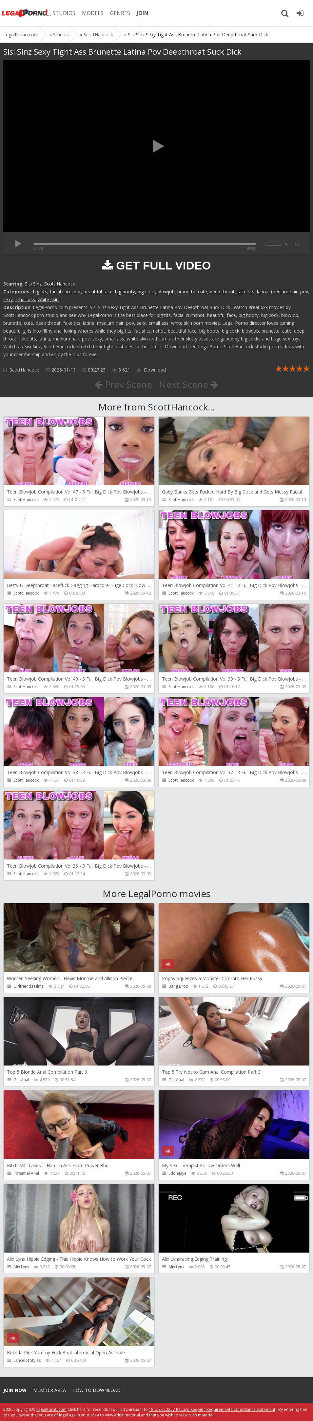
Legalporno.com (26, 13)
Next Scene (188, 384)
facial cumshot (65, 291)
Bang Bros (178, 986)
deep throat (222, 291)
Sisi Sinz (33, 284)
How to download (96, 1390)
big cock (146, 291)
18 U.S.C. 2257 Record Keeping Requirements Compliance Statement (212, 1409)
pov (304, 291)
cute (202, 291)
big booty (125, 291)
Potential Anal (26, 1173)
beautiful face (98, 291)
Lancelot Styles (27, 1360)
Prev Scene (123, 384)
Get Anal (21, 1080)
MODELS (93, 13)
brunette (186, 291)
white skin (48, 299)
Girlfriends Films (28, 986)
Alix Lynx (21, 1267)
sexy (8, 299)
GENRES (120, 13)
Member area (49, 1390)
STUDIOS (63, 13)
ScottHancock (24, 370)
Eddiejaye (177, 1173)
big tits (40, 291)
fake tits (245, 291)
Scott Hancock (59, 284)
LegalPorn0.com (51, 1409)
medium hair (284, 291)
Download (151, 370)
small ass (25, 299)
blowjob (166, 291)
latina (262, 291)
